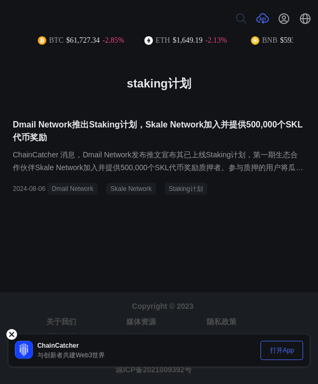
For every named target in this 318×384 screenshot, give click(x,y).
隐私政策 (222, 321)
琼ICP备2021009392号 (154, 369)
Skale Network (130, 189)
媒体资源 (141, 321)
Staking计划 (186, 189)
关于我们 (61, 321)
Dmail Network (72, 189)
